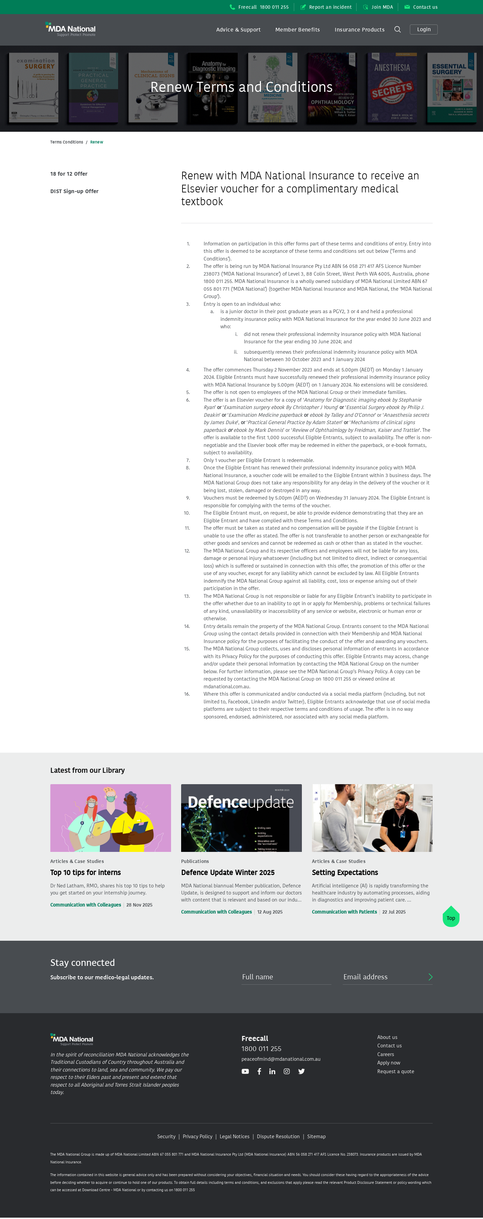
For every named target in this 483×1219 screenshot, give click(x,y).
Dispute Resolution (278, 1136)
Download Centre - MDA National (109, 1190)
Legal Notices (235, 1136)
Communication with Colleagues (85, 905)
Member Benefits (297, 29)
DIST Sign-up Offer (74, 191)
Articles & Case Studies (77, 861)
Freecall (259, 7)
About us (387, 1037)
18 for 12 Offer (69, 173)
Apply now (388, 1062)
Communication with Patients (344, 912)
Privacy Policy (197, 1136)
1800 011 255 (261, 1048)
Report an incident (326, 7)
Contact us (421, 7)
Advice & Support (238, 29)
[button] (238, 30)
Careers (385, 1054)
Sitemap (316, 1136)
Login (424, 29)
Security (166, 1136)
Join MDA (378, 7)
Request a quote (395, 1071)
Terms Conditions (66, 142)
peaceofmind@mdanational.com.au (281, 1059)
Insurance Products (360, 29)
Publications (195, 861)
